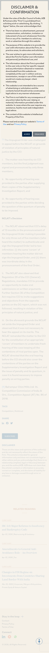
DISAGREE (39, 134)
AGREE (27, 134)
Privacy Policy (20, 124)
